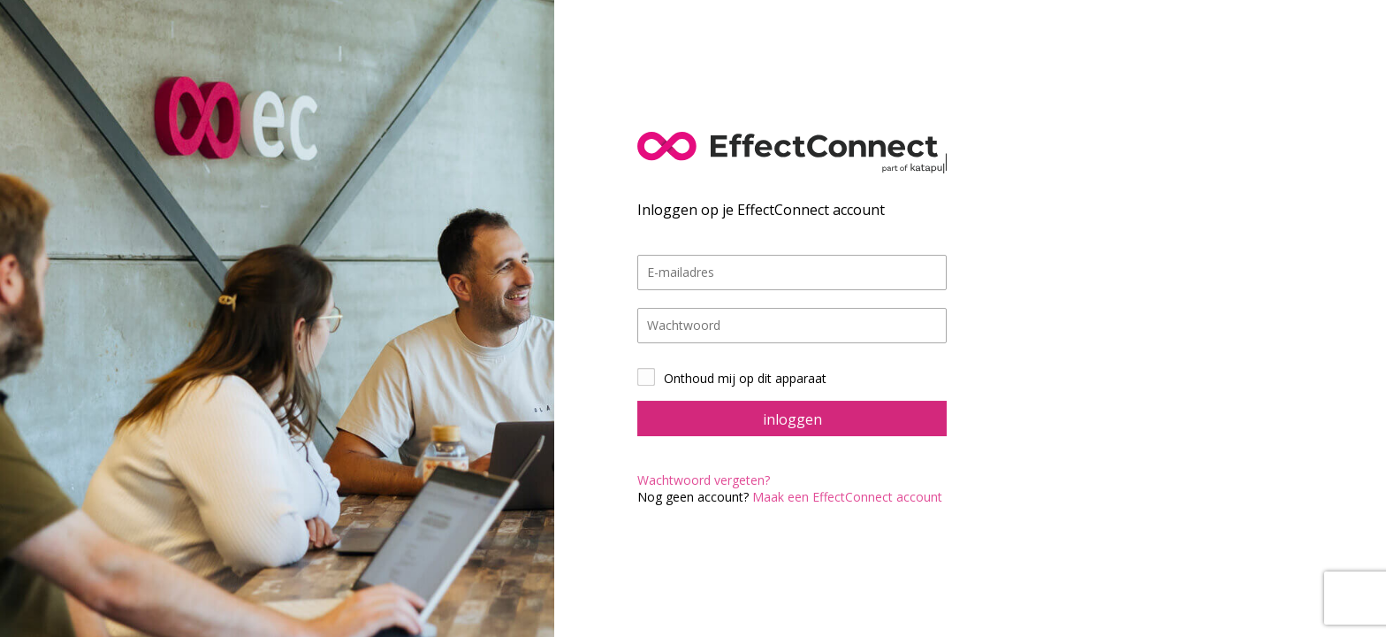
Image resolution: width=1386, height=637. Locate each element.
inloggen (792, 419)
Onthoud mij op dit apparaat (745, 378)
